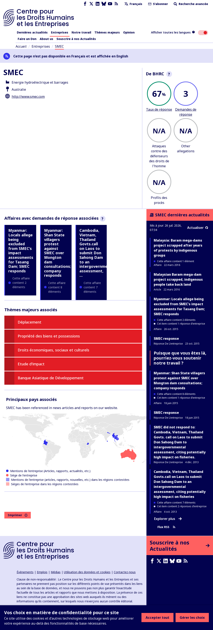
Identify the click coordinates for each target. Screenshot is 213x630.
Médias (56, 572)
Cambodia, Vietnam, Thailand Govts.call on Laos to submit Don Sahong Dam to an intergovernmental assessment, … (97, 253)
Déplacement (29, 322)
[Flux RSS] (116, 4)
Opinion (129, 32)
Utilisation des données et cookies (87, 572)
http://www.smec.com (28, 96)
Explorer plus (168, 518)
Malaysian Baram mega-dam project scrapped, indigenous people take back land (178, 279)
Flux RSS (166, 527)
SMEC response (166, 338)
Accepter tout (157, 617)
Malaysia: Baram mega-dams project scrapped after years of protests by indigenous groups (178, 248)
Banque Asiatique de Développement (51, 377)
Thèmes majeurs (107, 32)
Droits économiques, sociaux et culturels (53, 349)
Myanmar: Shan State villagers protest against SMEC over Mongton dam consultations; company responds (57, 253)
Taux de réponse (159, 109)
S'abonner (157, 4)
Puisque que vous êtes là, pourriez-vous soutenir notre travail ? (180, 358)
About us (46, 39)
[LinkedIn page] (97, 4)
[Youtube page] (110, 4)
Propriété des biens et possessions (49, 336)
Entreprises (59, 32)
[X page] (91, 4)
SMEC (59, 46)
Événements (25, 572)
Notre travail (81, 32)
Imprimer (17, 515)
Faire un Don (27, 39)
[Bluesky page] (103, 4)
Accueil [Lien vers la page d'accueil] (21, 46)
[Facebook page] (85, 4)
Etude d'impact (31, 363)
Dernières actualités (32, 32)
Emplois (42, 572)
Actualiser (197, 227)
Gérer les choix (192, 617)
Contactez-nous (125, 572)
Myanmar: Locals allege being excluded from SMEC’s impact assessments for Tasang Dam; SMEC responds (20, 250)
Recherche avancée (190, 4)
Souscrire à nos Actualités (76, 39)
